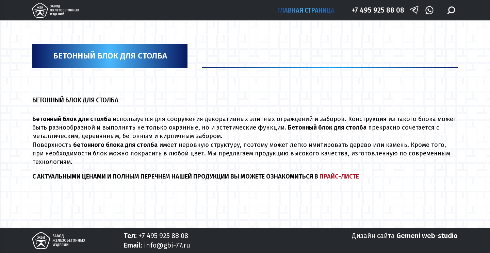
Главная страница (305, 10)
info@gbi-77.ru (167, 245)
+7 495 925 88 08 (378, 10)
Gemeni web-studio (427, 236)
